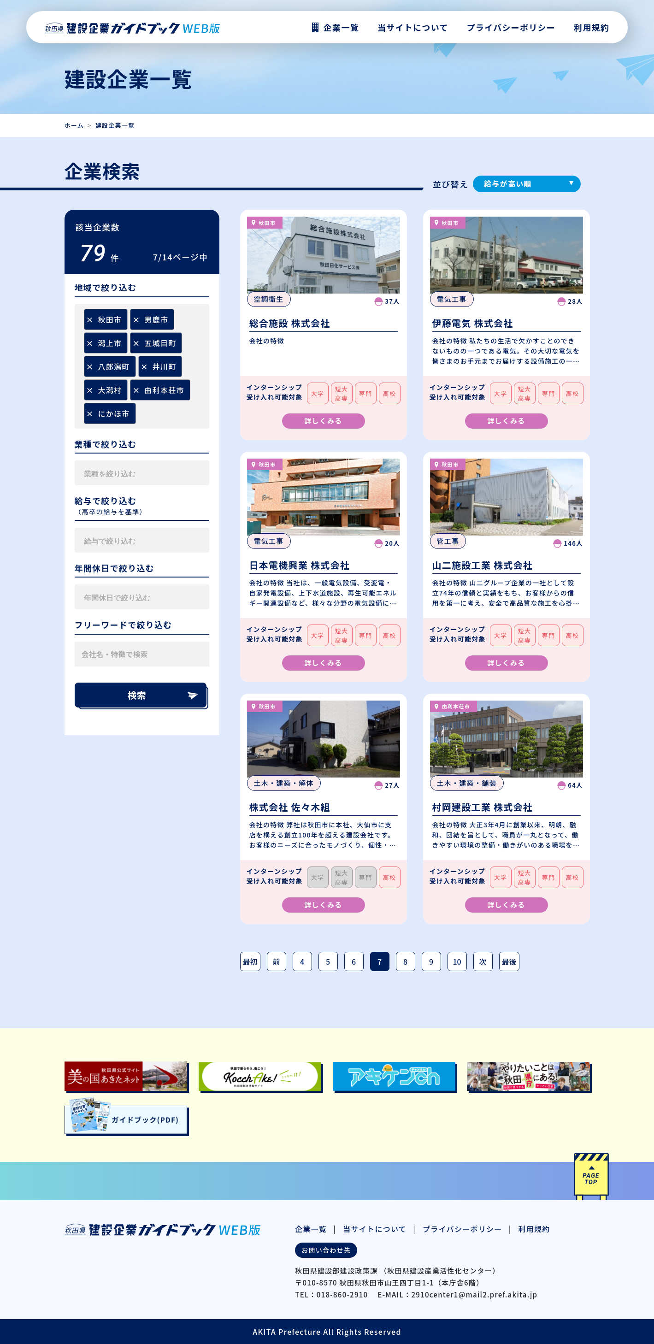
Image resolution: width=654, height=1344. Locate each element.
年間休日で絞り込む (115, 568)
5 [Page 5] (328, 961)
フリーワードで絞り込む (123, 625)
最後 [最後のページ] (509, 961)
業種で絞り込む (106, 444)
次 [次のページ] (483, 961)
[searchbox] (199, 366)
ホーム (74, 125)
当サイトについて (375, 1228)
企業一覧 (311, 1228)
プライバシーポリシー (511, 27)
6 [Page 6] (354, 961)
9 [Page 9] (431, 961)
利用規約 (591, 27)
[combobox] (142, 366)
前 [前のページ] (276, 961)
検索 (163, 694)
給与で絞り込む (106, 501)
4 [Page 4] (302, 961)
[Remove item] (89, 319)
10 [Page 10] (457, 961)
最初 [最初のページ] (250, 961)
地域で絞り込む (106, 288)
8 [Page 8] (405, 961)
